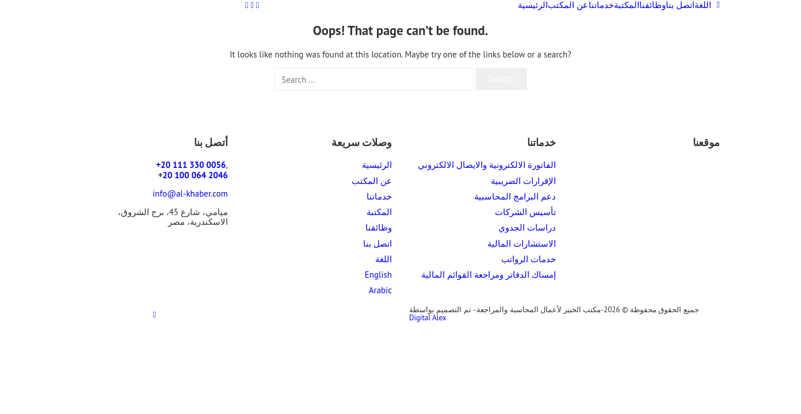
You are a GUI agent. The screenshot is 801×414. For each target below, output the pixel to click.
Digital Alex (428, 318)
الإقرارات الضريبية (523, 180)
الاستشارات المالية (521, 243)
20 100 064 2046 (195, 175)
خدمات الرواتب (528, 259)
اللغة (707, 5)
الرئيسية (533, 5)
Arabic (380, 290)
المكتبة (626, 5)
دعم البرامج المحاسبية (515, 196)
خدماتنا (601, 5)
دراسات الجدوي (527, 227)
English (378, 274)
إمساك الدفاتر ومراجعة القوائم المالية (488, 274)
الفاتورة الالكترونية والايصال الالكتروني (487, 164)
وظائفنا (652, 5)
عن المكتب (568, 5)
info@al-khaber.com (190, 193)
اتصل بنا (680, 5)
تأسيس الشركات (525, 211)
